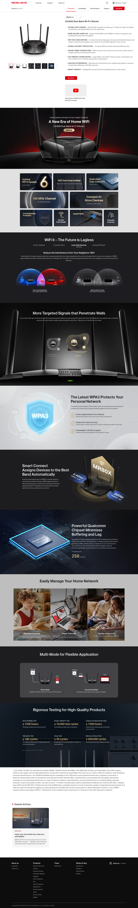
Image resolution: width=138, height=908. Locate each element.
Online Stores (80, 871)
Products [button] (38, 3)
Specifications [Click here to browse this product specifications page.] (95, 8)
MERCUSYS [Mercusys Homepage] (19, 3)
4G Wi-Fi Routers (38, 884)
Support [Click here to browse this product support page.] (106, 8)
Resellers (79, 868)
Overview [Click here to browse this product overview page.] (71, 8)
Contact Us (15, 868)
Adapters (36, 876)
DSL (34, 881)
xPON (35, 892)
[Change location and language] (119, 3)
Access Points (37, 894)
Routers (14, 8)
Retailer (78, 873)
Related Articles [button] (22, 804)
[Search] (107, 3)
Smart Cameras (38, 889)
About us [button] (61, 3)
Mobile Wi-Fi (36, 887)
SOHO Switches (38, 879)
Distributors (79, 866)
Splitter (35, 897)
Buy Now (119, 8)
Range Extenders (38, 871)
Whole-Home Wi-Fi (38, 866)
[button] (56, 66)
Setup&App (82, 8)
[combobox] (73, 17)
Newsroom (58, 866)
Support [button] (50, 3)
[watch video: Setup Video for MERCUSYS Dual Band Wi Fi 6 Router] (76, 90)
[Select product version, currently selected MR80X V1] (73, 17)
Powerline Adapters (39, 873)
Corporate (15, 866)
